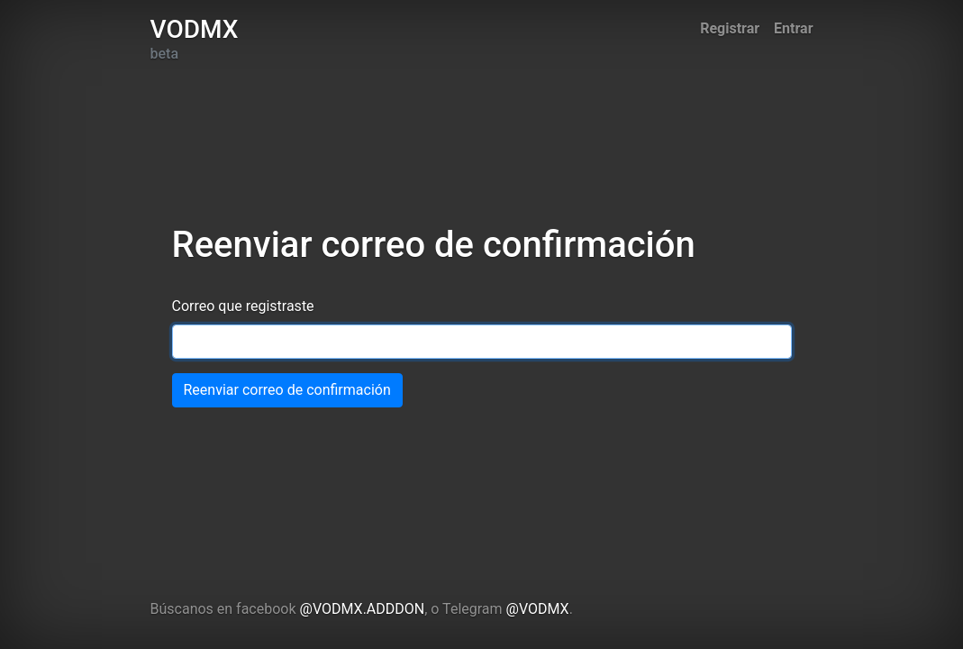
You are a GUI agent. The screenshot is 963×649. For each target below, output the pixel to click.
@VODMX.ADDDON (362, 608)
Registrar (729, 28)
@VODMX (537, 608)
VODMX (194, 29)
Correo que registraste (243, 306)
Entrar (793, 28)
